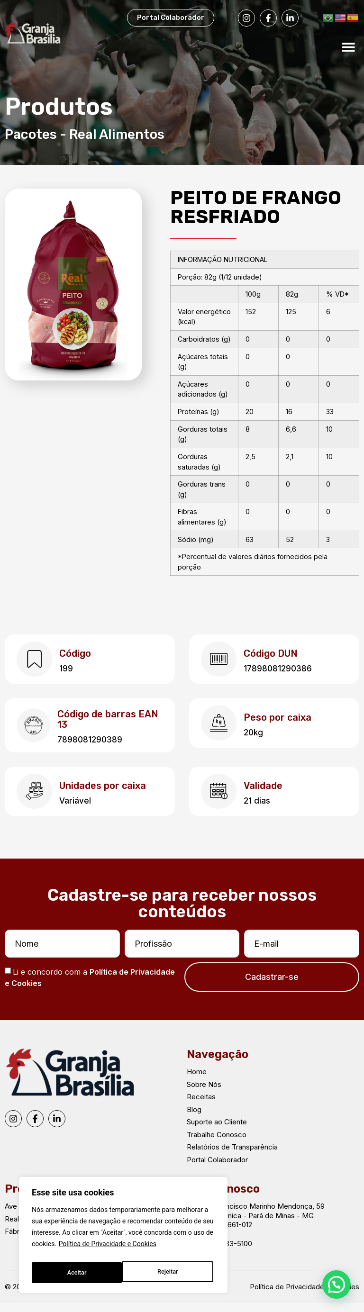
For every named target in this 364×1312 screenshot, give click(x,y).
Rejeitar (76, 1272)
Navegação (217, 1063)
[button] (348, 46)
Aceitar (170, 1272)
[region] (123, 1237)
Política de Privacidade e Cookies (107, 1249)
